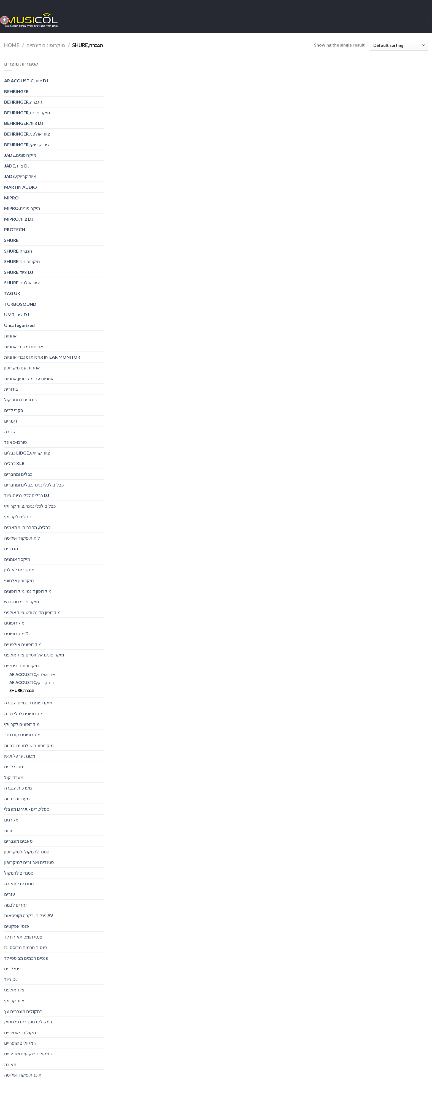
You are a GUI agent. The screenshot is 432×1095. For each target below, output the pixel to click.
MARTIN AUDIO (20, 187)
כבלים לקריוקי (17, 516)
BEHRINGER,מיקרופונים (27, 112)
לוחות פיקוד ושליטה (22, 537)
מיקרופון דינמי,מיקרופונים (28, 591)
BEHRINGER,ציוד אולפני (27, 133)
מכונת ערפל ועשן (19, 755)
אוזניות (10, 335)
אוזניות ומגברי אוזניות (23, 346)
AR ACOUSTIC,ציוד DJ (26, 80)
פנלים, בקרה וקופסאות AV (28, 915)
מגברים (11, 548)
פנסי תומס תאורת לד (23, 936)
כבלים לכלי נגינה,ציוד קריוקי (30, 506)
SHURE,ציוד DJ (18, 272)
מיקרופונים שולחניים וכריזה (29, 745)
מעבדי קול (13, 777)
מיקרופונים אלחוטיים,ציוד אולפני (34, 654)
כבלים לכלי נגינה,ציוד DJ (26, 495)
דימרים (10, 420)
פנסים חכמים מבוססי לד (26, 958)
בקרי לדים (13, 410)
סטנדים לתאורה (19, 883)
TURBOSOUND (20, 304)
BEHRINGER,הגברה (23, 101)
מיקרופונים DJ (17, 633)
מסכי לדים (13, 766)
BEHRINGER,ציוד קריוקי (27, 144)
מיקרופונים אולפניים (23, 644)
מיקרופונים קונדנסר (22, 734)
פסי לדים (12, 968)
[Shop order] (399, 45)
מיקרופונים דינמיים (45, 45)
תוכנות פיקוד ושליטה (23, 1074)
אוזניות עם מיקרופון (22, 367)
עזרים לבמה (15, 904)
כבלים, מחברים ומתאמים (27, 527)
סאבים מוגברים (18, 840)
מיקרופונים (14, 622)
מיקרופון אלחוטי (19, 580)
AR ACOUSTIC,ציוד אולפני (32, 674)
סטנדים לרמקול (18, 872)
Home (11, 45)
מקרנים (11, 819)
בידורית (11, 388)
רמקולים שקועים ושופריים (28, 1053)
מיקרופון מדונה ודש (21, 601)
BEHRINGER (16, 91)
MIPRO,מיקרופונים (22, 208)
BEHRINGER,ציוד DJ (23, 123)
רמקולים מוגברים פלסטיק (28, 1021)
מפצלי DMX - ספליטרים (26, 809)
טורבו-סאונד (15, 442)
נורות (8, 830)
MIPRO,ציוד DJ (18, 218)
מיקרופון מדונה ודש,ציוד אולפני (32, 612)
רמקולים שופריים (20, 1042)
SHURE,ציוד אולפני (22, 282)
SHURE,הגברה (18, 250)
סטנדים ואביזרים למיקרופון (29, 862)
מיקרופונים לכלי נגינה (24, 713)
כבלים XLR (14, 463)
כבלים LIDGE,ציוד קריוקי (27, 452)
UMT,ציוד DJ (16, 314)
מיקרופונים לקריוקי (22, 724)
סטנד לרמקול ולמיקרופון (26, 851)
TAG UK (12, 293)
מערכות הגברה (18, 787)
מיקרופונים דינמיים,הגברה (28, 702)
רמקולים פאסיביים (21, 1032)
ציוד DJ (11, 979)
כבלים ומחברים (18, 474)
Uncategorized (19, 325)
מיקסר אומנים (17, 559)
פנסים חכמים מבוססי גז (25, 947)
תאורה (10, 1064)
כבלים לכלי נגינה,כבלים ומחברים (34, 484)
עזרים (9, 894)
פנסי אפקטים (16, 926)
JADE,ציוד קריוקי (20, 176)
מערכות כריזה (17, 798)
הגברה (10, 431)
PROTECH (14, 229)
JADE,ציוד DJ (16, 165)
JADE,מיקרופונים (20, 155)
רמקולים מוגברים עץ (23, 1011)
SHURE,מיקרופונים (22, 261)
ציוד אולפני (14, 989)
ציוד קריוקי (14, 1000)
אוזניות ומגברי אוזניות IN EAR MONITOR (42, 356)
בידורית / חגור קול (20, 399)
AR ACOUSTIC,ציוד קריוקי (32, 682)
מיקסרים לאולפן (19, 569)
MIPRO (11, 197)
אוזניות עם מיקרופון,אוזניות (29, 378)
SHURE (11, 240)
